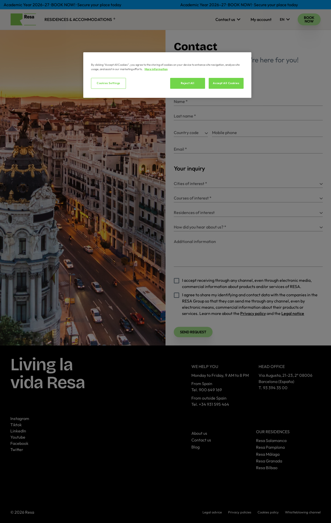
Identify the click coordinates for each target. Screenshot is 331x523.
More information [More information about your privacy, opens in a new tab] (156, 69)
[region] (167, 75)
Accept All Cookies (226, 83)
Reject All (187, 83)
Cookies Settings (108, 83)
